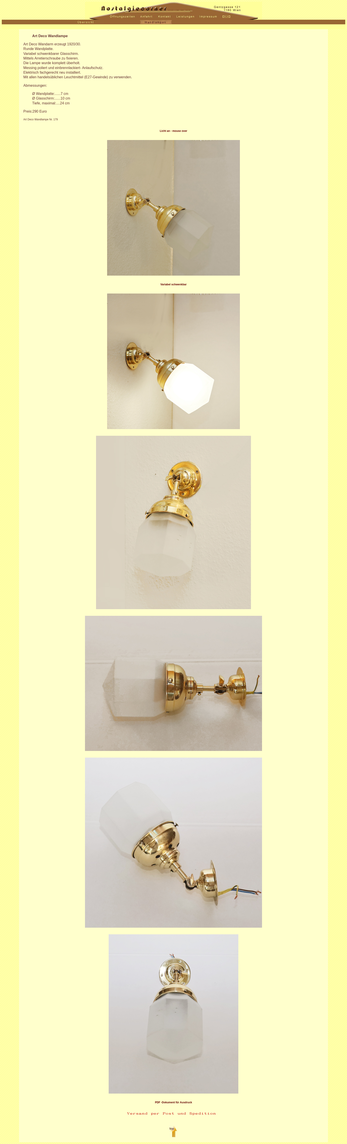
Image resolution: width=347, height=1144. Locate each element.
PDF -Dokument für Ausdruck (173, 1102)
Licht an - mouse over (173, 130)
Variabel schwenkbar (173, 284)
